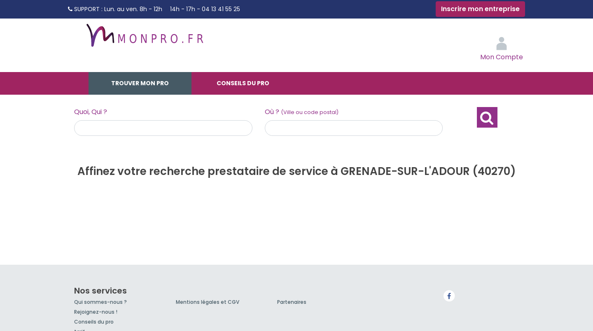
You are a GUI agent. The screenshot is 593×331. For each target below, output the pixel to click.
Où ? (302, 112)
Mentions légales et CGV (207, 301)
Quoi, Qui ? (90, 112)
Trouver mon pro (140, 83)
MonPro (144, 39)
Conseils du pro (243, 83)
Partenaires (291, 301)
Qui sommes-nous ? (100, 301)
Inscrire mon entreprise (480, 9)
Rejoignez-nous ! (95, 311)
